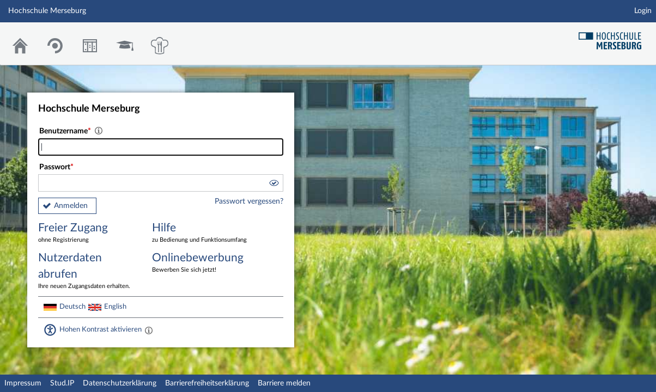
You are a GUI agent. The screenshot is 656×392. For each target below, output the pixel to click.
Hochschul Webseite (614, 37)
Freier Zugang (87, 233)
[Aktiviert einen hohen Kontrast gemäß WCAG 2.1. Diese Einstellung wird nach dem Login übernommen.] (148, 330)
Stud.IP (62, 383)
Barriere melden (284, 383)
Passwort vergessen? (249, 201)
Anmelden (71, 206)
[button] (274, 184)
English (115, 306)
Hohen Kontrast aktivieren (100, 329)
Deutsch (72, 306)
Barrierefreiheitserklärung (207, 383)
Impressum (22, 383)
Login (643, 11)
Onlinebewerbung (201, 263)
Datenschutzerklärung (119, 383)
